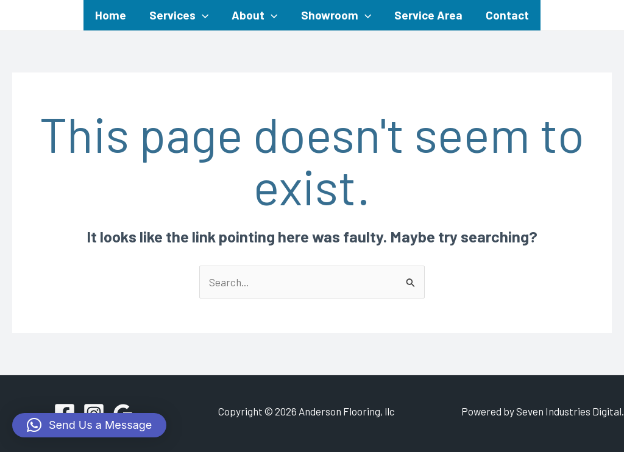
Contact (507, 15)
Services (178, 15)
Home (110, 15)
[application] (202, 15)
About (254, 15)
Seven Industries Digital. (570, 411)
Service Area (428, 15)
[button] (89, 425)
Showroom (336, 15)
